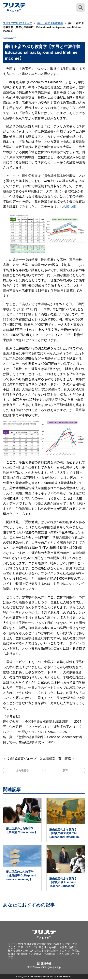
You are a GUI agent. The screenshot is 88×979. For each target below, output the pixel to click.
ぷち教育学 (22, 770)
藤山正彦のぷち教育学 (50, 23)
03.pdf (70, 206)
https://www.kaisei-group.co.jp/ (44, 967)
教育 (65, 770)
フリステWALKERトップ (17, 23)
